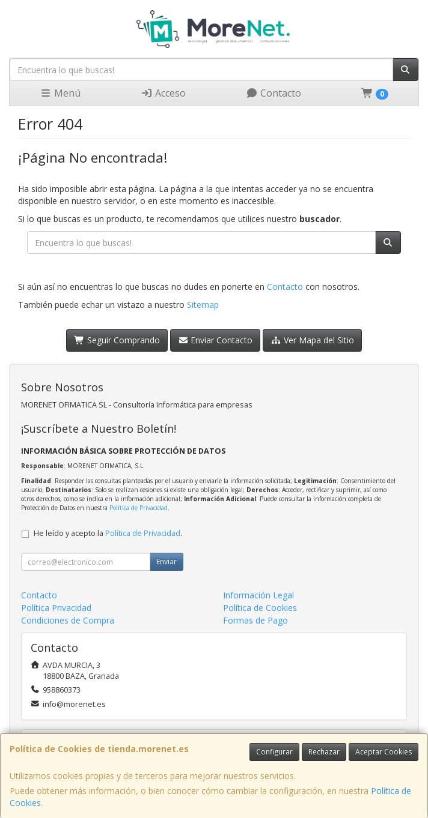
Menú (60, 93)
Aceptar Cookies (383, 752)
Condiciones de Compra (67, 620)
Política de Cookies (260, 607)
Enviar (166, 561)
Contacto (273, 93)
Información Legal (258, 595)
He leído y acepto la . (108, 533)
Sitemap (203, 304)
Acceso (163, 93)
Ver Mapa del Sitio (312, 340)
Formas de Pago (255, 620)
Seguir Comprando (117, 340)
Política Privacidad (56, 607)
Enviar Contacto (215, 340)
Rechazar (324, 752)
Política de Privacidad (138, 508)
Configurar (274, 752)
